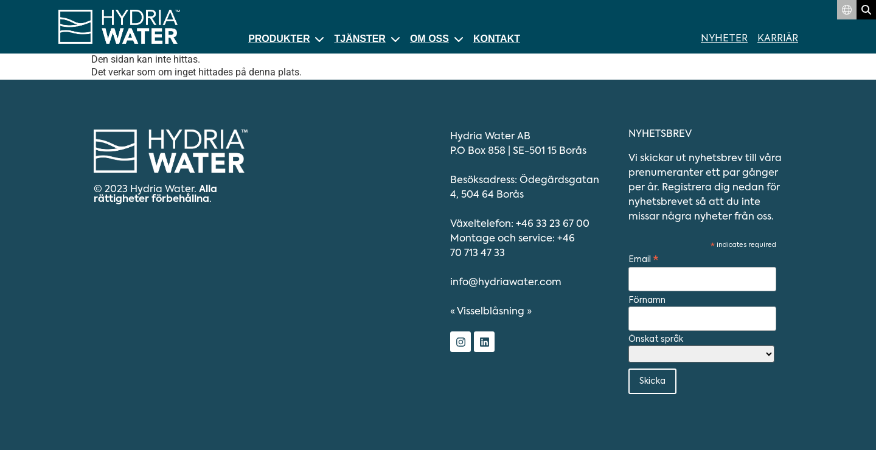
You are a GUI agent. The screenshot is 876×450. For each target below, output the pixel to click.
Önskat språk (655, 339)
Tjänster (367, 38)
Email (643, 260)
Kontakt (496, 38)
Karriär (777, 39)
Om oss (437, 38)
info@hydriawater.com (505, 283)
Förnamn (647, 300)
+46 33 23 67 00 (552, 224)
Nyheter (724, 39)
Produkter (286, 38)
